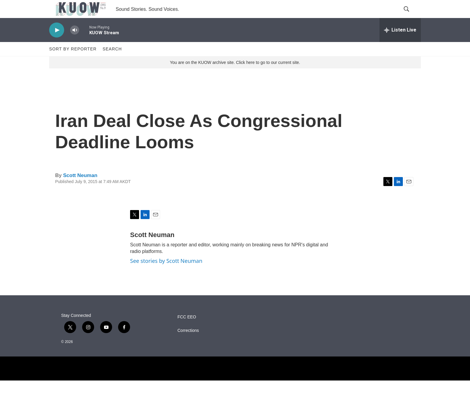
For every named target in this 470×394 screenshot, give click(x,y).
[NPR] (235, 381)
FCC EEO (186, 330)
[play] (56, 43)
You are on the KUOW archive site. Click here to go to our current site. (235, 76)
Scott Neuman (80, 189)
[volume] (75, 43)
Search (112, 62)
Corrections (188, 344)
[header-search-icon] (411, 16)
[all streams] (400, 44)
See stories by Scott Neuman (166, 274)
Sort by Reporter (73, 62)
